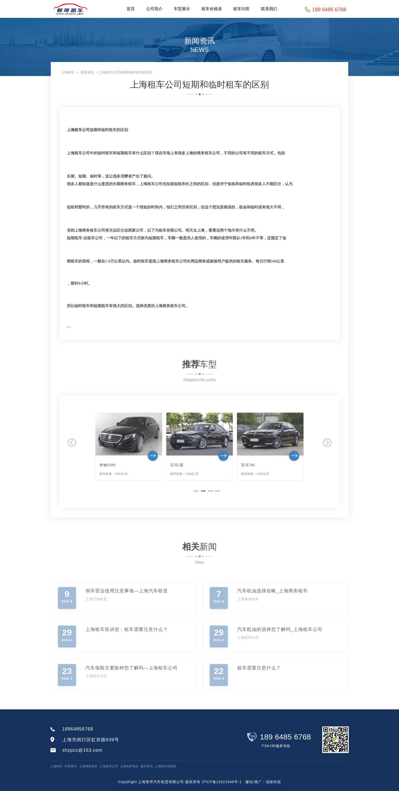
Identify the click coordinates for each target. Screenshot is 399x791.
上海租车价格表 (165, 766)
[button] (196, 504)
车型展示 (182, 9)
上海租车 (67, 72)
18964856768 (77, 729)
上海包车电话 (129, 766)
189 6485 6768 (285, 737)
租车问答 (242, 9)
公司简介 (154, 9)
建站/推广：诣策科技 (263, 782)
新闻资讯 (87, 72)
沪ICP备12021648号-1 (222, 782)
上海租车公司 (78, 130)
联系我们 (270, 9)
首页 (131, 9)
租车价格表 (212, 9)
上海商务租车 (88, 766)
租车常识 (147, 766)
